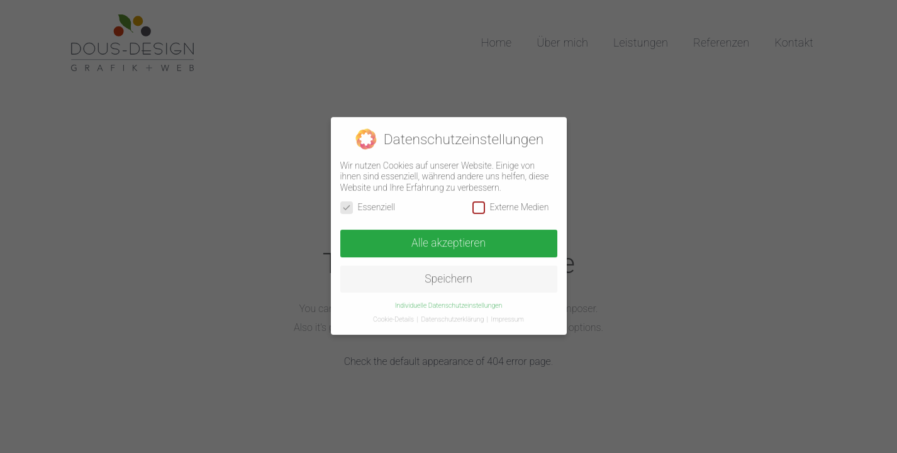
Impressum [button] (507, 315)
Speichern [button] (448, 275)
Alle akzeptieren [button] (448, 239)
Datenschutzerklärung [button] (453, 315)
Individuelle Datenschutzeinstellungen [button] (449, 302)
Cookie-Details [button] (394, 315)
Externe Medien (510, 204)
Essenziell (368, 204)
